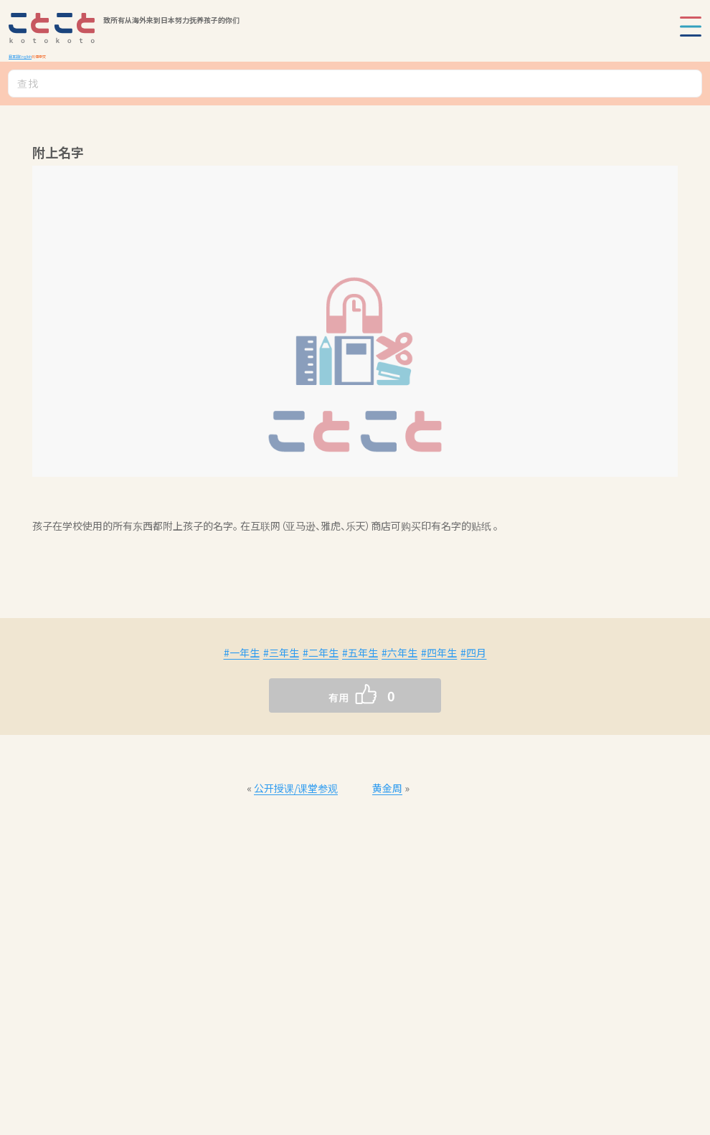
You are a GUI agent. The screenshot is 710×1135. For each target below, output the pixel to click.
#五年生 (360, 652)
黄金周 (387, 788)
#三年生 (281, 652)
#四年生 (439, 652)
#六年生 (399, 652)
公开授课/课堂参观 (296, 788)
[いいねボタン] (326, 695)
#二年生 (321, 652)
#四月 (473, 652)
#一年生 (242, 652)
